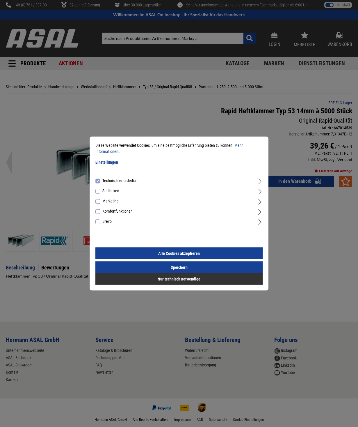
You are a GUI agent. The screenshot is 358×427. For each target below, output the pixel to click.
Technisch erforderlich (120, 180)
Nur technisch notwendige (179, 279)
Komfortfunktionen (117, 211)
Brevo (107, 221)
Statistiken (110, 190)
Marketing (110, 201)
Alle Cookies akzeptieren (179, 253)
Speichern (179, 267)
